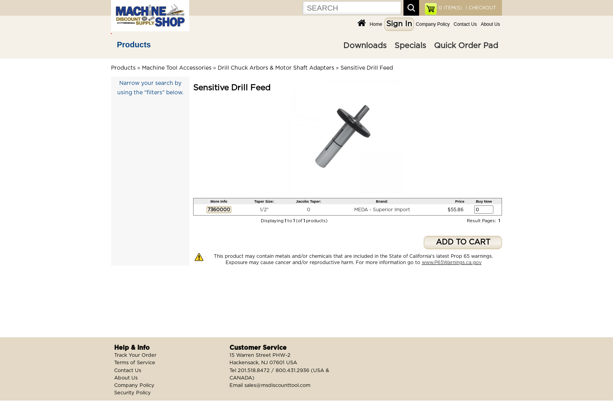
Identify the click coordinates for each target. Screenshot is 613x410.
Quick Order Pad (466, 46)
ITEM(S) (450, 7)
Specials (410, 46)
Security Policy (132, 393)
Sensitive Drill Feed (367, 68)
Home (376, 24)
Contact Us (465, 24)
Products (134, 44)
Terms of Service (134, 362)
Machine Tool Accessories (177, 68)
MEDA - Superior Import (382, 209)
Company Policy (433, 24)
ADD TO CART (463, 242)
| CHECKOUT (480, 7)
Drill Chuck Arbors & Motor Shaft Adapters (276, 68)
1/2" (264, 209)
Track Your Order (135, 355)
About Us (490, 24)
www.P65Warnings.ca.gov (452, 262)
